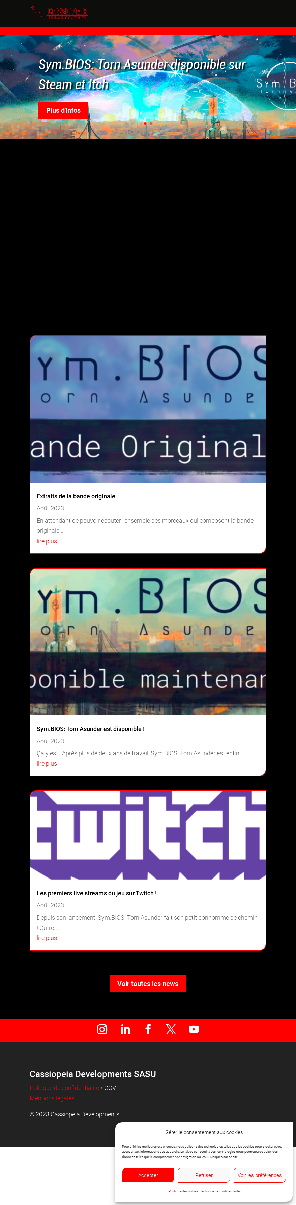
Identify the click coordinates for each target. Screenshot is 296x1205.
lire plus (47, 541)
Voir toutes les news (147, 983)
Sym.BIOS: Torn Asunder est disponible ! (91, 728)
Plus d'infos (63, 110)
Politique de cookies (183, 1191)
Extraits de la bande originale (76, 496)
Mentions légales (52, 1098)
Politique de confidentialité (220, 1191)
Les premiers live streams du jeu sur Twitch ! (97, 893)
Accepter (148, 1175)
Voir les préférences (260, 1175)
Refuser (204, 1175)
